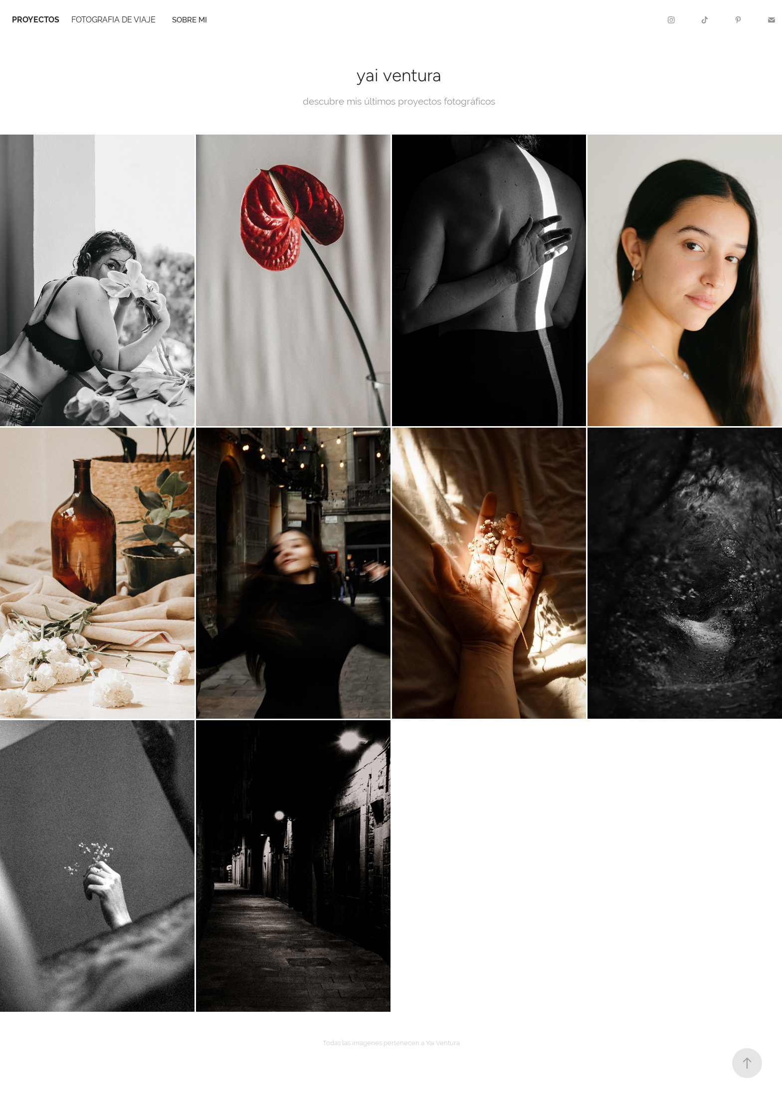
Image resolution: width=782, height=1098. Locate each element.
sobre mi (189, 19)
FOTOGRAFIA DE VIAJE (113, 19)
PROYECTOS (35, 19)
